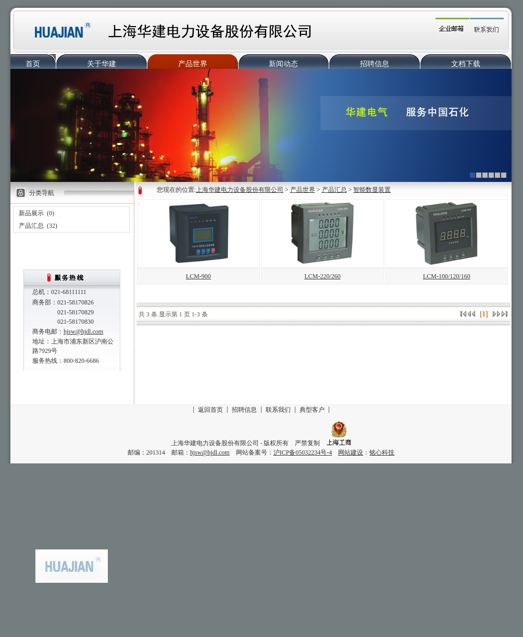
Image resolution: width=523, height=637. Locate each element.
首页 (33, 64)
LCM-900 (198, 276)
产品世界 (192, 64)
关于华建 (101, 64)
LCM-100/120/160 (446, 276)
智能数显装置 (372, 189)
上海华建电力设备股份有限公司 (239, 189)
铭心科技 (381, 452)
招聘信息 (374, 64)
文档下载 (465, 64)
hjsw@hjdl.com (83, 331)
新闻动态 (283, 64)
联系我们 (278, 409)
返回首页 (210, 409)
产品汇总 (31, 225)
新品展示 (31, 213)
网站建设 (350, 452)
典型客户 (312, 409)
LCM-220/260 (322, 276)
